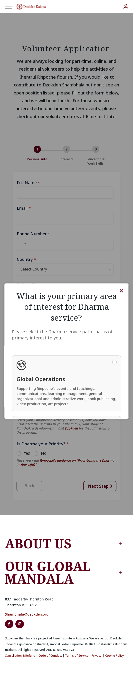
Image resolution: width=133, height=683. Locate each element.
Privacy (96, 656)
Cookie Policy (114, 656)
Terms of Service (76, 656)
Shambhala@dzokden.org (26, 614)
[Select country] (22, 244)
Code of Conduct (50, 656)
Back (29, 485)
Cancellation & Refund (20, 656)
